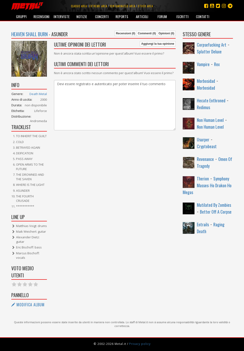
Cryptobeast (207, 146)
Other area (145, 6)
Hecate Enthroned (211, 100)
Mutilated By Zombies (214, 205)
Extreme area (98, 6)
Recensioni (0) (125, 33)
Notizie (81, 16)
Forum (162, 16)
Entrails (203, 224)
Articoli (142, 16)
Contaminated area (122, 6)
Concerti (102, 16)
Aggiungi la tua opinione (157, 43)
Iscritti (182, 16)
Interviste (62, 16)
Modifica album (28, 304)
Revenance (205, 159)
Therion (203, 179)
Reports (122, 16)
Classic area (79, 6)
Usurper (203, 139)
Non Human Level (210, 120)
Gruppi (21, 16)
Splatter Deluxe (209, 51)
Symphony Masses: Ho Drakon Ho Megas (207, 185)
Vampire (203, 64)
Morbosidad (206, 81)
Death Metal (38, 94)
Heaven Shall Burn (29, 34)
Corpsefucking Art (211, 45)
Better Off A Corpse (216, 212)
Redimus (203, 107)
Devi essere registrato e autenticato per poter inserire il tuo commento (115, 105)
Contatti (202, 16)
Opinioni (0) (166, 33)
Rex (217, 64)
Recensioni (41, 16)
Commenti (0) (147, 33)
